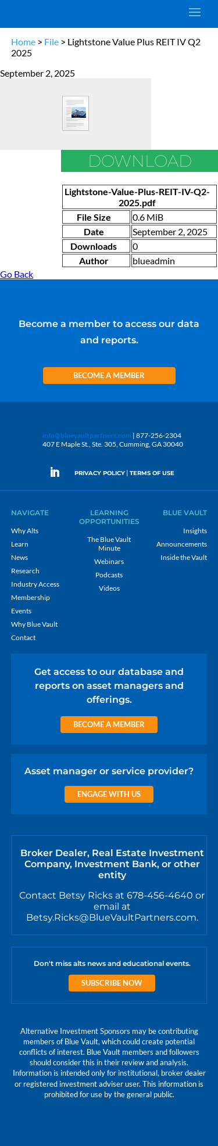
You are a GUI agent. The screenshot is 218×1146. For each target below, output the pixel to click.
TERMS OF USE (152, 473)
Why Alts (24, 530)
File (51, 41)
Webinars (109, 561)
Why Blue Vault (34, 624)
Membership (30, 597)
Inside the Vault (183, 557)
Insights (195, 530)
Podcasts (109, 574)
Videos (109, 588)
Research (25, 570)
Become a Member (109, 375)
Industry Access (35, 584)
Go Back (16, 273)
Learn (19, 544)
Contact (23, 637)
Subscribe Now (111, 982)
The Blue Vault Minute (109, 543)
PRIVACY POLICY (99, 473)
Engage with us (109, 794)
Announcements (181, 544)
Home (23, 41)
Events (21, 610)
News (19, 557)
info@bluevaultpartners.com (86, 435)
